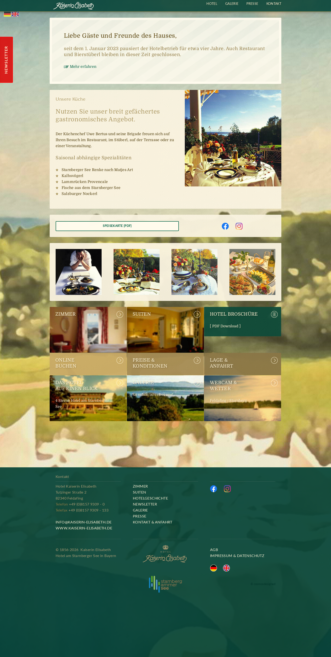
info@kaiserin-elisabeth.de (83, 522)
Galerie (163, 389)
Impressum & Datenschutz (237, 555)
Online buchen (65, 363)
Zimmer (65, 317)
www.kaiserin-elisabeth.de (84, 528)
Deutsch (7, 14)
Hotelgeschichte (150, 498)
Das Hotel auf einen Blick (85, 395)
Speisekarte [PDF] (117, 226)
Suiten (142, 317)
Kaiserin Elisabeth (74, 6)
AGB (214, 549)
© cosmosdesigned (263, 584)
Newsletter (145, 504)
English (15, 14)
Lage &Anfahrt (221, 363)
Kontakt (273, 4)
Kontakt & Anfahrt (152, 522)
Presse (252, 4)
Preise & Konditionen (150, 363)
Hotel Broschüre (240, 320)
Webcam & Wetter (240, 392)
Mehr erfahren (83, 67)
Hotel (211, 4)
